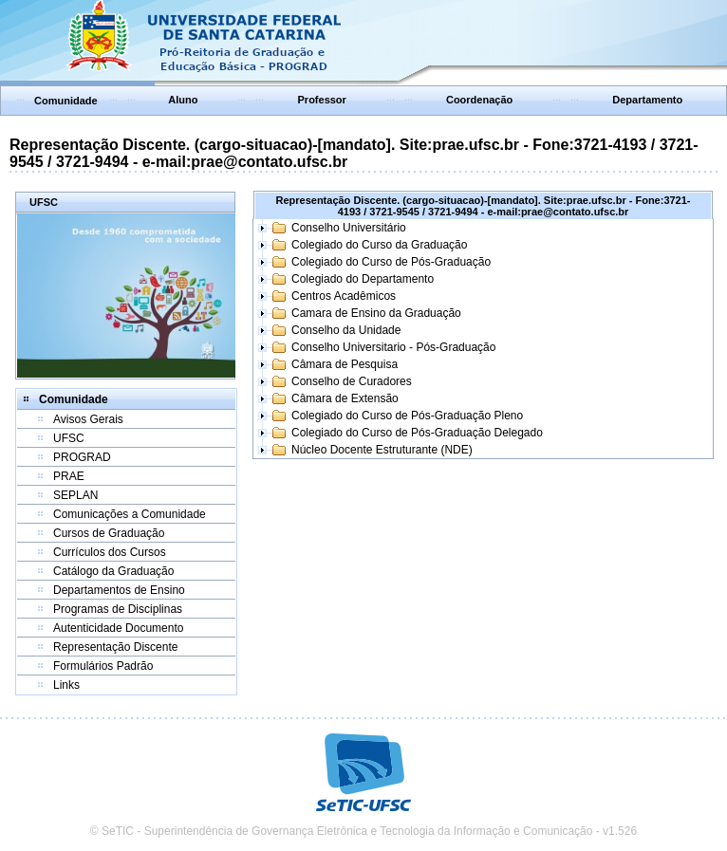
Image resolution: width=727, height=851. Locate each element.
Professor (322, 99)
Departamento (647, 99)
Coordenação (479, 99)
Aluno (182, 99)
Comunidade (66, 100)
